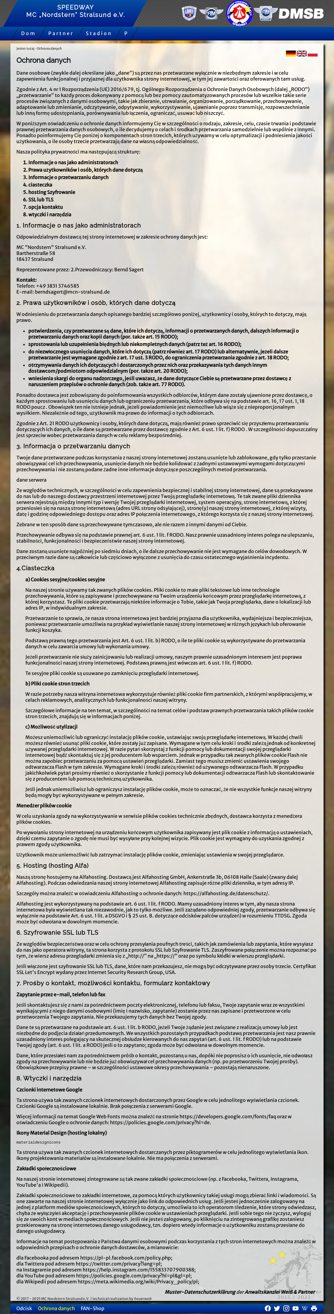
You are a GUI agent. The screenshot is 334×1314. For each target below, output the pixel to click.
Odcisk (24, 1309)
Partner (61, 33)
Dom (28, 33)
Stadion (99, 33)
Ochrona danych (48, 48)
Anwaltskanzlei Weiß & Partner (280, 1293)
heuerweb (142, 1299)
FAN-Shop (92, 1309)
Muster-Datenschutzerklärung (200, 1293)
